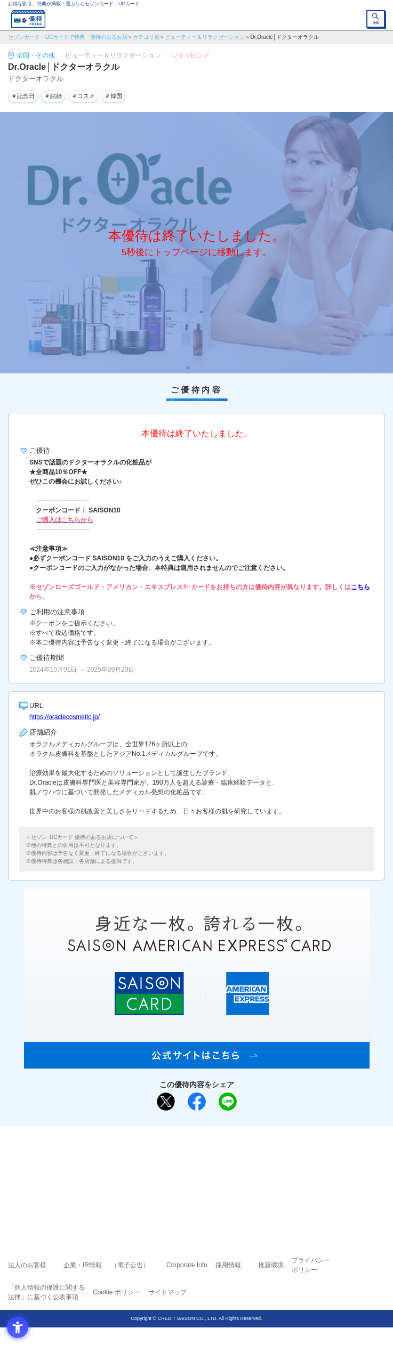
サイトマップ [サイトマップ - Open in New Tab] (167, 1292)
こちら (360, 587)
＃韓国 (113, 96)
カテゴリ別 (146, 37)
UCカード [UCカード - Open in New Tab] (225, 1173)
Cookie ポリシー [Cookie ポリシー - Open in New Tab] (116, 1292)
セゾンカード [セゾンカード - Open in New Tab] (165, 1173)
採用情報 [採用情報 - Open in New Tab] (228, 1265)
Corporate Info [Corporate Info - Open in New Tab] (186, 1265)
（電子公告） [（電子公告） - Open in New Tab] (130, 1265)
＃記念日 (23, 96)
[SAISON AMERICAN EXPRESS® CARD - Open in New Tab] (197, 1062)
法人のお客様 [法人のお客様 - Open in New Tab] (27, 1265)
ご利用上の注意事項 (153, 1158)
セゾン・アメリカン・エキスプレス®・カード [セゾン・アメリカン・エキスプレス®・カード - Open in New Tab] (192, 1186)
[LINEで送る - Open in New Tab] (228, 1102)
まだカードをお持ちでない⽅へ (192, 1138)
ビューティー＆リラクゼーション (205, 37)
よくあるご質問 (238, 1158)
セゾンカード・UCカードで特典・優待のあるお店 (67, 37)
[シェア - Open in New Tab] (197, 1102)
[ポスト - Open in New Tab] (166, 1102)
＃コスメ (83, 96)
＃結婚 (53, 96)
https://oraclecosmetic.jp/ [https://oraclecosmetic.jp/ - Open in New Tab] (64, 717)
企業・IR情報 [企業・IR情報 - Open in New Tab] (82, 1265)
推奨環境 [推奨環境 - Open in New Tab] (271, 1265)
